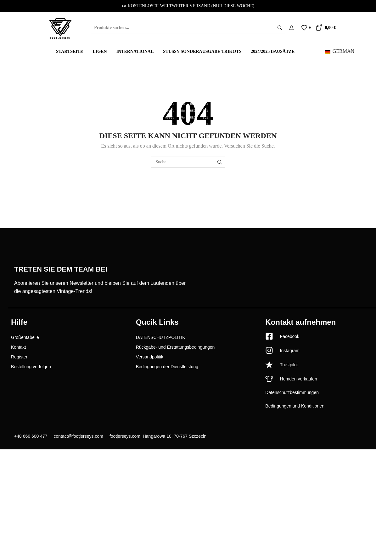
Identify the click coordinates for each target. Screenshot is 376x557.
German (339, 51)
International (135, 51)
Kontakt (18, 347)
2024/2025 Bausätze (273, 51)
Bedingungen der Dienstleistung (167, 366)
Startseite (69, 51)
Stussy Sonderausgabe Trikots (202, 51)
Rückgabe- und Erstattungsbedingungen (175, 347)
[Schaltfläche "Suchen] (279, 27)
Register (19, 356)
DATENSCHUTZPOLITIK (160, 337)
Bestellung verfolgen (31, 366)
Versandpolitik (149, 356)
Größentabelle (25, 337)
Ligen (100, 51)
